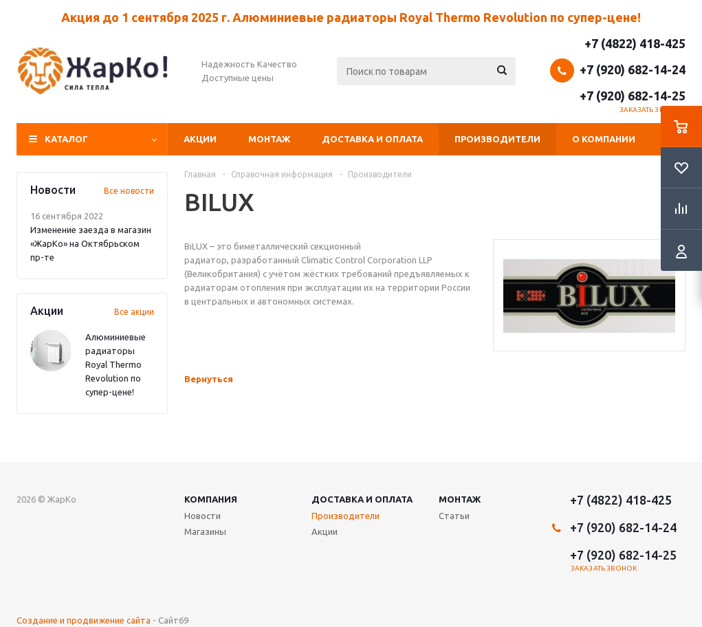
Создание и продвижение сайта (84, 620)
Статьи (454, 515)
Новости (202, 515)
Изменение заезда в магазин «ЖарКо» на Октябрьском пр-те (90, 243)
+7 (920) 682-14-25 (632, 95)
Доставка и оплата (372, 139)
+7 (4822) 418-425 (634, 43)
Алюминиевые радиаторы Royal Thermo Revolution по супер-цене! (115, 364)
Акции (200, 139)
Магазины (205, 531)
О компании (603, 139)
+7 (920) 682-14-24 (632, 69)
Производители (497, 139)
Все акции (134, 311)
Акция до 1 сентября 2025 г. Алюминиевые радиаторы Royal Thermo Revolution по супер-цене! (351, 17)
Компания (210, 499)
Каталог (66, 139)
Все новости (129, 190)
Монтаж (269, 139)
